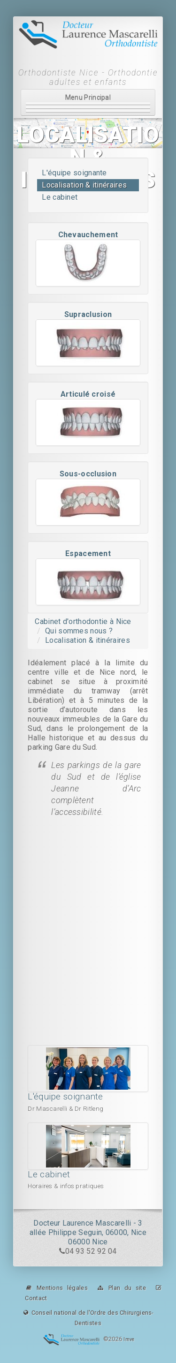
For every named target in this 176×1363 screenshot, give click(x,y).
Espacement (88, 553)
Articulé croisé (88, 394)
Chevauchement (88, 234)
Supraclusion (88, 314)
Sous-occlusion (88, 473)
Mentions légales (56, 1287)
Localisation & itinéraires (84, 185)
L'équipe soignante (74, 172)
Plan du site (121, 1287)
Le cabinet (59, 197)
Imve (128, 1340)
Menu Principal (88, 103)
